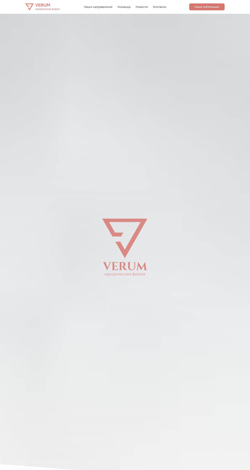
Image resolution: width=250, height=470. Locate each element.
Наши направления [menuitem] (98, 7)
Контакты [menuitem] (159, 7)
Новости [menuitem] (142, 7)
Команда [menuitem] (124, 7)
